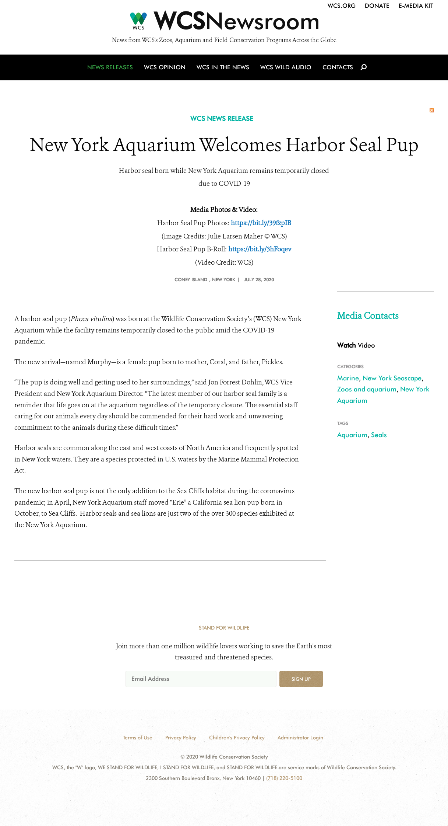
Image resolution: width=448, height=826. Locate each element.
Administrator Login (300, 737)
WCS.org (342, 5)
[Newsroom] (224, 23)
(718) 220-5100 (284, 778)
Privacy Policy (180, 737)
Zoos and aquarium (366, 389)
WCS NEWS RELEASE (221, 118)
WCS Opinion (165, 67)
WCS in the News (223, 67)
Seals (379, 435)
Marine (348, 378)
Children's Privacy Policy (237, 737)
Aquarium (352, 435)
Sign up (301, 679)
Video (356, 345)
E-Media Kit (416, 5)
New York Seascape (392, 378)
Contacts (337, 67)
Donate (377, 5)
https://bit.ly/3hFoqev (259, 249)
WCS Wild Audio (285, 67)
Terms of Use (137, 737)
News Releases (110, 67)
